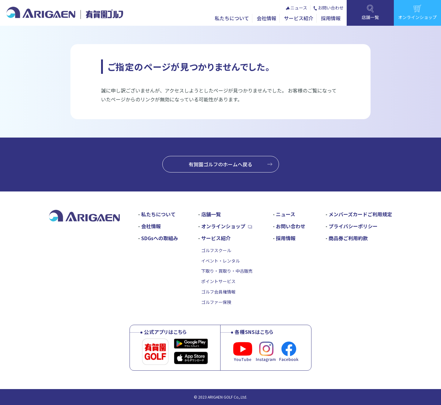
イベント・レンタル (220, 261)
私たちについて (232, 18)
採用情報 (331, 18)
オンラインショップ (223, 226)
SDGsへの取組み (159, 238)
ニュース (298, 8)
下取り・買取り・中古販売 (227, 271)
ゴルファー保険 (216, 302)
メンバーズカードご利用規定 (360, 214)
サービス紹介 (298, 18)
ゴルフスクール (216, 250)
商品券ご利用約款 (348, 238)
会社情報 (266, 18)
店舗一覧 (211, 214)
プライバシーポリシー (353, 226)
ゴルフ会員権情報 (218, 292)
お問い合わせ (331, 8)
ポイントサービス (218, 281)
